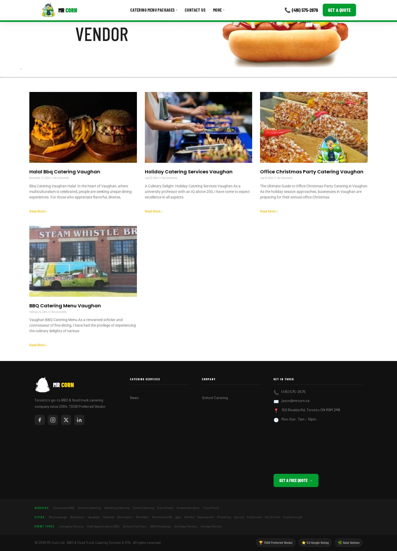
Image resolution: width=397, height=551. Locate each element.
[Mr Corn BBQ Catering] (59, 10)
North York (272, 517)
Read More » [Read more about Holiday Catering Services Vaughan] (154, 211)
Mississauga (58, 517)
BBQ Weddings (160, 526)
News (134, 397)
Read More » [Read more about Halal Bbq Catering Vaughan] (38, 211)
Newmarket (205, 517)
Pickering (224, 517)
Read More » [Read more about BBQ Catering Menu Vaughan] (38, 345)
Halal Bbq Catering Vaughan (64, 171)
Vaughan (94, 517)
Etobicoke (254, 517)
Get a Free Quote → (296, 480)
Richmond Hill (162, 517)
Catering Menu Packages (153, 9)
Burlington (125, 517)
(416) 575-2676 (293, 391)
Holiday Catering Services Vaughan (189, 171)
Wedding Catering (117, 508)
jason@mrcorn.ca (295, 400)
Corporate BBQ (64, 508)
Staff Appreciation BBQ (103, 526)
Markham (142, 517)
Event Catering (143, 508)
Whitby (189, 517)
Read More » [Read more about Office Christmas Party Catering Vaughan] (269, 211)
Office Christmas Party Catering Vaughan (311, 171)
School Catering (215, 397)
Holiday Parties (211, 526)
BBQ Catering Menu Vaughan (65, 305)
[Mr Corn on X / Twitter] (66, 420)
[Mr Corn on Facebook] (40, 420)
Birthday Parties (185, 526)
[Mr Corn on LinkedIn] (79, 420)
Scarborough (292, 517)
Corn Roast (165, 508)
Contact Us (195, 9)
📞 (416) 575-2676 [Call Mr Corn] (301, 10)
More (218, 9)
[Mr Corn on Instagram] (53, 420)
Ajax (178, 517)
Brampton (77, 517)
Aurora (239, 517)
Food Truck (211, 508)
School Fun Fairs (135, 526)
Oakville (108, 517)
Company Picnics (71, 526)
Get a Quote (339, 10)
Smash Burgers (188, 508)
